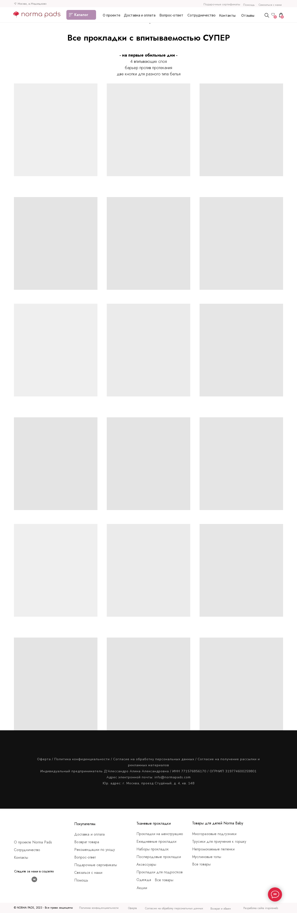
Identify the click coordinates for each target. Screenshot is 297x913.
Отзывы (247, 15)
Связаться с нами (270, 5)
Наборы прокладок (152, 849)
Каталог (81, 14)
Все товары (164, 880)
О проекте (111, 15)
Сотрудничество (201, 15)
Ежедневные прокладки (156, 841)
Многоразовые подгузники (214, 833)
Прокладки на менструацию (159, 833)
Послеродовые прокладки (158, 856)
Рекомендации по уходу (94, 849)
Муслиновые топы (206, 856)
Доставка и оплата (139, 15)
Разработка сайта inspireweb (260, 908)
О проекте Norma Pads (33, 842)
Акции (142, 888)
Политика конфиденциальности (82, 759)
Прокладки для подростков (159, 872)
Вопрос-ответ (171, 15)
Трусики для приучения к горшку (219, 841)
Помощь (249, 5)
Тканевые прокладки (153, 823)
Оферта (44, 759)
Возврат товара (86, 842)
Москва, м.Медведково (32, 4)
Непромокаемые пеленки (213, 849)
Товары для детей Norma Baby (217, 823)
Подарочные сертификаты (221, 4)
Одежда (143, 879)
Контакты (227, 15)
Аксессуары (146, 864)
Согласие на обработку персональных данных (153, 759)
